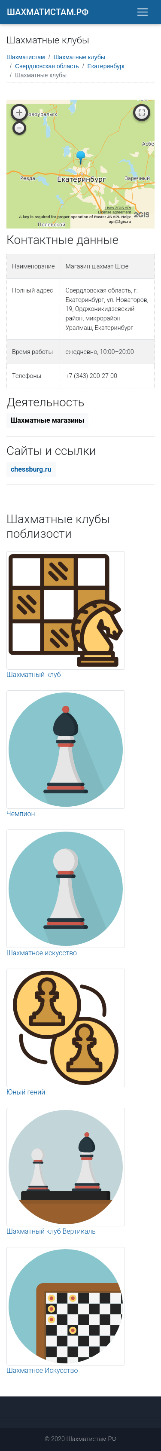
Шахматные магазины (47, 420)
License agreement (114, 212)
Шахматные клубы (79, 57)
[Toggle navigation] (142, 12)
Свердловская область (47, 66)
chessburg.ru (31, 469)
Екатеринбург (106, 66)
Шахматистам (25, 57)
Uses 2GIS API (118, 208)
